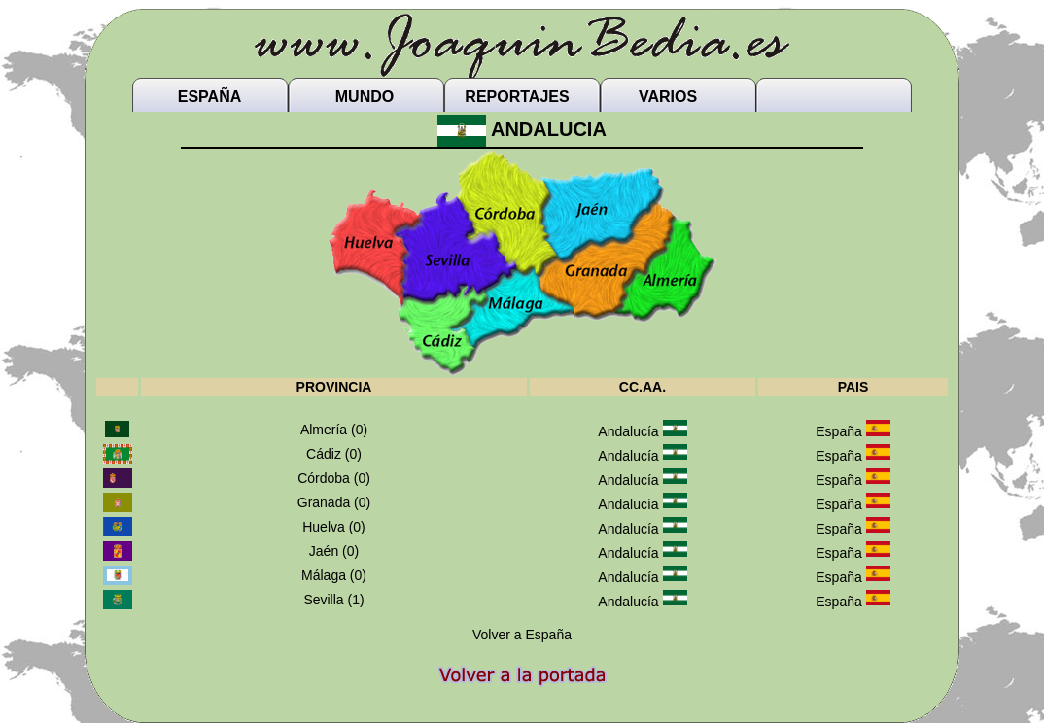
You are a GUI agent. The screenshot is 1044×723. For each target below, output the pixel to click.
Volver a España (522, 634)
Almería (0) (333, 429)
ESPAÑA (210, 96)
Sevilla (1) (333, 599)
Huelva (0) (333, 526)
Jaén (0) (334, 551)
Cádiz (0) (334, 454)
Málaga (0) (333, 575)
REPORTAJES (517, 96)
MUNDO (364, 96)
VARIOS (668, 96)
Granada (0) (333, 502)
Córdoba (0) (333, 478)
